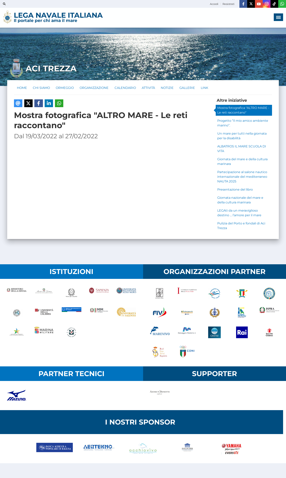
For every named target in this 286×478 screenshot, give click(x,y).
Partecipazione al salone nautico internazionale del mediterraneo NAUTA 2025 (242, 176)
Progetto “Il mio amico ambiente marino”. (242, 123)
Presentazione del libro (235, 190)
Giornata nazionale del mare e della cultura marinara (240, 200)
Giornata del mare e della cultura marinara (242, 162)
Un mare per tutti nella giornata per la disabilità (242, 136)
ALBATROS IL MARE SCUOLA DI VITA (241, 149)
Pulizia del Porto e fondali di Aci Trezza (241, 226)
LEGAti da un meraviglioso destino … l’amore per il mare (239, 213)
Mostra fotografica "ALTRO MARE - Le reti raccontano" (243, 110)
